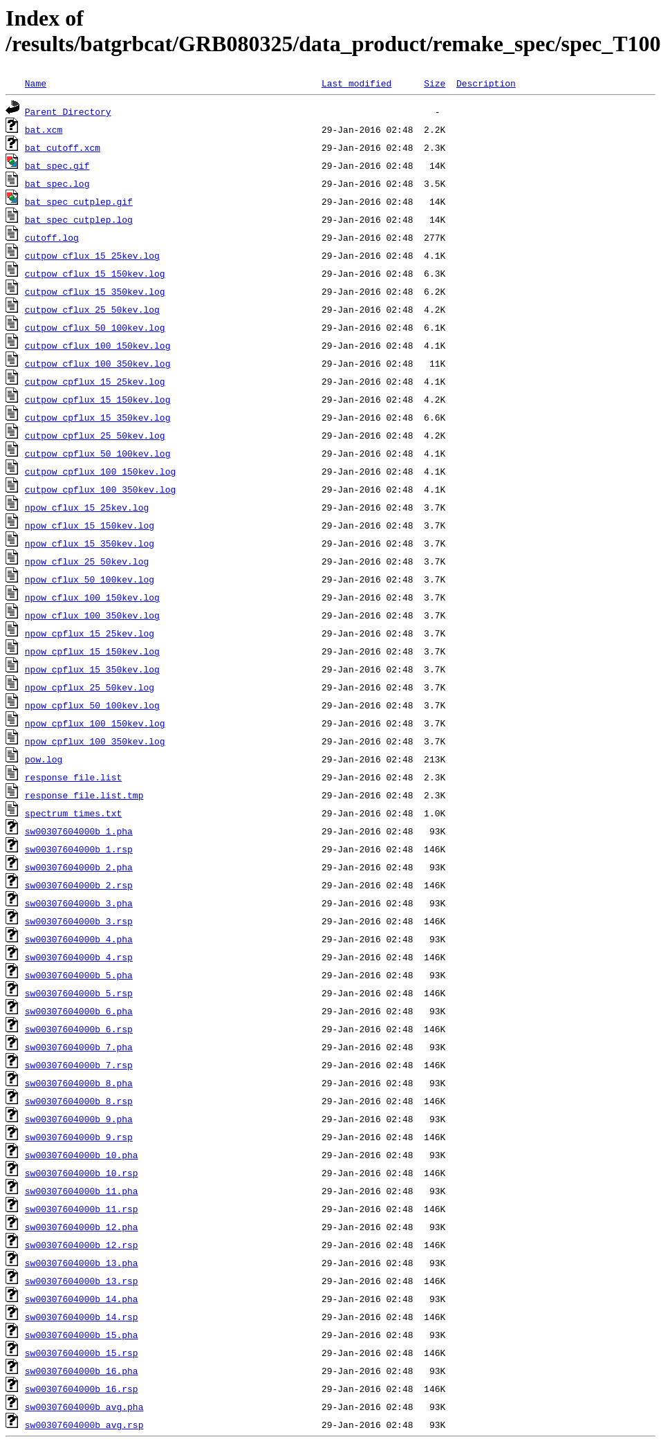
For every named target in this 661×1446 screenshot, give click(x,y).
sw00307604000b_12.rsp (81, 1244)
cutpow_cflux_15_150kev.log (95, 273)
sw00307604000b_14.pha (81, 1298)
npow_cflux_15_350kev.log (89, 543)
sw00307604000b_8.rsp (79, 1101)
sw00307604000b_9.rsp (79, 1137)
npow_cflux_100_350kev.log (92, 615)
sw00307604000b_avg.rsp (84, 1424)
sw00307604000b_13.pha (81, 1262)
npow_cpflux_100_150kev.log (95, 723)
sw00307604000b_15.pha (81, 1334)
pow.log (44, 759)
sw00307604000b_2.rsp (79, 885)
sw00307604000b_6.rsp (79, 1029)
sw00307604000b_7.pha (79, 1047)
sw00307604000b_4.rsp (79, 957)
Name (35, 83)
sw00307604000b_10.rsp (81, 1172)
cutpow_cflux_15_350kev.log (95, 291)
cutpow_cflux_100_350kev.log (98, 363)
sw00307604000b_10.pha (81, 1154)
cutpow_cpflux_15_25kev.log (95, 381)
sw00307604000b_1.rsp (79, 849)
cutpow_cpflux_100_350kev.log (100, 489)
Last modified (356, 83)
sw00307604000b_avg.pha (84, 1406)
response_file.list (73, 777)
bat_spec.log (57, 183)
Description (486, 83)
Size (434, 83)
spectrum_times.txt (73, 813)
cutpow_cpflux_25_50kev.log (95, 435)
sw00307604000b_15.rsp (81, 1352)
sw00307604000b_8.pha (79, 1083)
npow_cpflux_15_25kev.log (89, 633)
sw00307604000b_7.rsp (79, 1065)
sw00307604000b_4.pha (79, 939)
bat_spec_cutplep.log (79, 219)
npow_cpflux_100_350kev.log (95, 741)
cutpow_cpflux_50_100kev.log (98, 453)
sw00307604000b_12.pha (81, 1226)
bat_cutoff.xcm (62, 147)
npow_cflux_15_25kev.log (87, 507)
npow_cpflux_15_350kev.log (92, 669)
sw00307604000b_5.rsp (79, 993)
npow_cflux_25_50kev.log (87, 561)
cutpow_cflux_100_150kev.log (98, 345)
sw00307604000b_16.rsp (81, 1388)
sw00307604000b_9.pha (79, 1119)
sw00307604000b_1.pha (79, 831)
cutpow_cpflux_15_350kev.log (98, 417)
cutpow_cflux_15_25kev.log (92, 255)
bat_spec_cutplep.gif (79, 201)
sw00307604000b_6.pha (79, 1011)
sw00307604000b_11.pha (81, 1190)
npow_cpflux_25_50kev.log (89, 687)
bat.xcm (44, 129)
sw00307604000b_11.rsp (81, 1208)
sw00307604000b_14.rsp (81, 1316)
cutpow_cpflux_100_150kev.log (100, 471)
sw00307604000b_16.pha (81, 1370)
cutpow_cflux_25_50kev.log (92, 309)
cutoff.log (52, 237)
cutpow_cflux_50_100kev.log (95, 327)
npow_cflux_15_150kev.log (89, 525)
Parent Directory (68, 111)
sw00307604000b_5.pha (79, 975)
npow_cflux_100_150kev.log (92, 597)
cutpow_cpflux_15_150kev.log (98, 399)
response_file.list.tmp (84, 795)
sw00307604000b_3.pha (79, 903)
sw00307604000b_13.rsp (81, 1280)
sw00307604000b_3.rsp (79, 921)
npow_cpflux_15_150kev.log (92, 651)
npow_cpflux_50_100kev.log (92, 705)
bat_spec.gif (57, 165)
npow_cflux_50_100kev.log (89, 579)
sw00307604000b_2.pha (79, 867)
